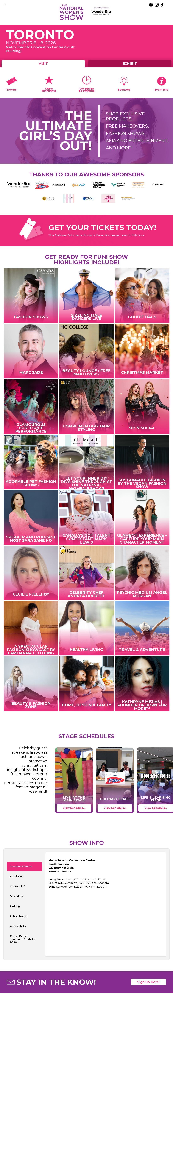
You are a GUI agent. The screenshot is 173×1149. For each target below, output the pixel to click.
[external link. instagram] (156, 5)
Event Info (161, 89)
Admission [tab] (16, 876)
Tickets (11, 89)
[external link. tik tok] (162, 5)
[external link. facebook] (151, 5)
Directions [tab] (16, 896)
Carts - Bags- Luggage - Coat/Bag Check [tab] (23, 939)
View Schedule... (74, 807)
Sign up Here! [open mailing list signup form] (148, 982)
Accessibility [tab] (18, 926)
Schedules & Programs (86, 89)
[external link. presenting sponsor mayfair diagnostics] (101, 12)
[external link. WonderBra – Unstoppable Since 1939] (19, 185)
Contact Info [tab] (18, 886)
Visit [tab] (43, 64)
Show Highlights (49, 89)
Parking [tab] (15, 906)
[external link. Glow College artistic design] (88, 198)
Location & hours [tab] (21, 866)
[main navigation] (4, 5)
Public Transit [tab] (19, 916)
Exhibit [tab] (130, 64)
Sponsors (124, 89)
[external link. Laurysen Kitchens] (138, 184)
